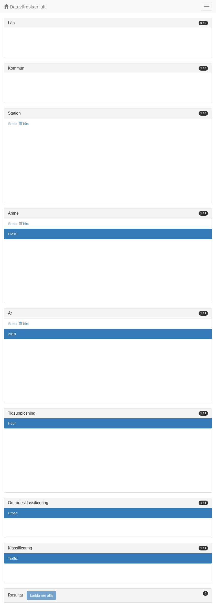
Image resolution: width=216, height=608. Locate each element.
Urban (13, 513)
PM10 (12, 234)
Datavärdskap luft (25, 6)
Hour (12, 423)
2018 (12, 334)
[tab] (108, 596)
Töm (24, 124)
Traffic (13, 558)
